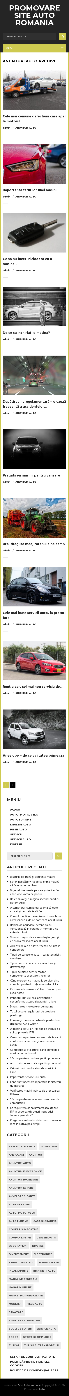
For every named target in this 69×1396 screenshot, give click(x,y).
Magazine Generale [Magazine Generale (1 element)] (23, 1278)
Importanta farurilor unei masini (29, 190)
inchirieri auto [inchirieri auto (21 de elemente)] (44, 1270)
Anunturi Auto (25, 127)
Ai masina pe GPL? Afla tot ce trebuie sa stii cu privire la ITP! (35, 1031)
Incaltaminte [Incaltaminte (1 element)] (18, 1270)
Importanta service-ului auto (28, 1077)
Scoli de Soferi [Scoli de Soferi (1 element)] (20, 1328)
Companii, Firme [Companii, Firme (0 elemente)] (20, 1237)
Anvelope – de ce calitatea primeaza (33, 756)
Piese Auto (18, 829)
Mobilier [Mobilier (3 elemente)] (15, 1303)
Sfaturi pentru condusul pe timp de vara (35, 1058)
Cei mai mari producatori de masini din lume (33, 1070)
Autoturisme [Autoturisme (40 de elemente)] (18, 1220)
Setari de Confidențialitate (32, 1356)
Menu (9, 48)
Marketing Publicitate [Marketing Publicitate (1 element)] (26, 1295)
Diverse (16, 844)
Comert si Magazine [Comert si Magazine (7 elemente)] (23, 1229)
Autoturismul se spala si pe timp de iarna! (35, 1063)
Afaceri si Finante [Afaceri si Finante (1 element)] (22, 1146)
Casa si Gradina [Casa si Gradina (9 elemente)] (44, 1220)
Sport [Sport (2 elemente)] (13, 1336)
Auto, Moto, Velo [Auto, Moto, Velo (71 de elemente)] (22, 1212)
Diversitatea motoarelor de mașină (31, 1006)
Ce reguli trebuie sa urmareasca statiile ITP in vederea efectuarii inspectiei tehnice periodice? (34, 1112)
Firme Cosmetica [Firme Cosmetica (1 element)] (21, 1262)
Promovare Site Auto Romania (34, 15)
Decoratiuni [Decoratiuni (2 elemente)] (18, 1245)
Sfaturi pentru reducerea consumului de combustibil (34, 1101)
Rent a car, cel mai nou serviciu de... (33, 687)
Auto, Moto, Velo (24, 814)
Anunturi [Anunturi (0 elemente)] (36, 1154)
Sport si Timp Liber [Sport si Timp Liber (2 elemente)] (37, 1336)
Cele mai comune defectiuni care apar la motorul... (34, 119)
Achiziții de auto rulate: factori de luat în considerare (35, 948)
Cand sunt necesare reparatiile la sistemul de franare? (35, 1084)
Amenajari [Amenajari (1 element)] (16, 1154)
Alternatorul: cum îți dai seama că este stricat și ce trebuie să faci (34, 910)
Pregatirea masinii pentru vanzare (31, 476)
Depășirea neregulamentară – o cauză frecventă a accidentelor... (34, 404)
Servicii (16, 834)
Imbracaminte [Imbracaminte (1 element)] (48, 1262)
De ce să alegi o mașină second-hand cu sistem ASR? (34, 901)
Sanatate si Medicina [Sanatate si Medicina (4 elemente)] (24, 1320)
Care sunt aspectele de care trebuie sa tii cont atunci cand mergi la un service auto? (35, 1041)
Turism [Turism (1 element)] (14, 1345)
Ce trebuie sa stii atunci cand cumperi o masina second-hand (34, 1052)
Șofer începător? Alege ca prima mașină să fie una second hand (34, 884)
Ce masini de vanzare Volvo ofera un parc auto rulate (35, 991)
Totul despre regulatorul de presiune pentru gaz (32, 1013)
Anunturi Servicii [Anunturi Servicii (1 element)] (21, 1187)
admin (6, 127)
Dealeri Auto (20, 824)
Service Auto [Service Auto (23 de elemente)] (46, 1328)
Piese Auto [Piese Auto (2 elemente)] (34, 1303)
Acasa (15, 809)
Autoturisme (20, 819)
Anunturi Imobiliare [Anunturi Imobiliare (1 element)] (23, 1179)
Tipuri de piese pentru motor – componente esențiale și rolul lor (30, 974)
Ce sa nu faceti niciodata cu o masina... (27, 261)
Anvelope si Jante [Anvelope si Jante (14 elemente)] (22, 1196)
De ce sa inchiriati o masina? (26, 333)
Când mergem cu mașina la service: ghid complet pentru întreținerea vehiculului (34, 982)
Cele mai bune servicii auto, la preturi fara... (34, 615)
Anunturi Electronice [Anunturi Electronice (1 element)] (25, 1171)
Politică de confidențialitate (34, 1370)
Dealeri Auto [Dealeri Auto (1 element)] (46, 1237)
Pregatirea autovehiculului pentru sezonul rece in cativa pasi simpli (35, 1122)
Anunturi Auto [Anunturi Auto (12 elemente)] (20, 1163)
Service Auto (20, 839)
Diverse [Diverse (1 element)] (38, 1245)
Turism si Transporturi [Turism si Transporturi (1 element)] (41, 1345)
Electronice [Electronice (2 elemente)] (43, 1254)
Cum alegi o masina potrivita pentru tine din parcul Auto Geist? (35, 1022)
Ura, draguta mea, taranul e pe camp (34, 544)
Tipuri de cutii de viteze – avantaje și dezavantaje (33, 965)
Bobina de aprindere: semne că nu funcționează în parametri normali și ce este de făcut (34, 929)
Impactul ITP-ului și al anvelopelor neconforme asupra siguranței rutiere (33, 1000)
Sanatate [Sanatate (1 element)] (16, 1312)
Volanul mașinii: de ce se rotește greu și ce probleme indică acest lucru (34, 939)
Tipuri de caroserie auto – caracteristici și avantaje (35, 956)
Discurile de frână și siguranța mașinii (32, 877)
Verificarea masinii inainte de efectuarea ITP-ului (35, 1092)
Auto (42, 1389)
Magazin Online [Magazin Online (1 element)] (20, 1287)
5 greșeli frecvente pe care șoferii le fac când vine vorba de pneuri (35, 892)
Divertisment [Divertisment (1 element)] (19, 1254)
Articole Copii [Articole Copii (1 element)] (19, 1204)
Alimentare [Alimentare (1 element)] (48, 1146)
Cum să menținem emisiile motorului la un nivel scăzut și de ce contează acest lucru (36, 918)
